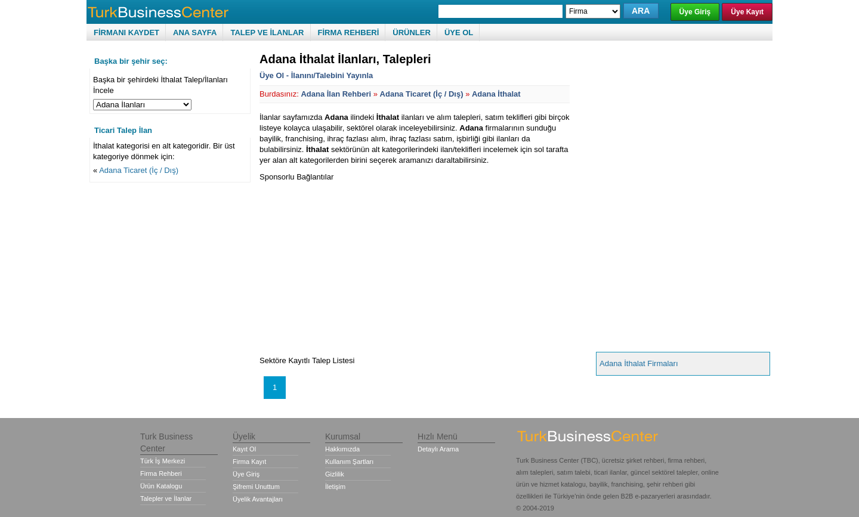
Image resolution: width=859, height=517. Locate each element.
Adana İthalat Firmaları (639, 363)
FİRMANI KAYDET (126, 32)
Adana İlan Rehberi (336, 93)
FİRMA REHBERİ (348, 32)
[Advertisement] (359, 265)
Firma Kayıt (249, 461)
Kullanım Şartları (349, 461)
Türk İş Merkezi (162, 461)
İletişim (335, 486)
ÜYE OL (458, 32)
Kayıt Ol (244, 449)
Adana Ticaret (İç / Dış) (138, 170)
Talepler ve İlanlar (165, 498)
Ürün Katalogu (161, 486)
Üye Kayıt (747, 12)
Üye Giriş (695, 12)
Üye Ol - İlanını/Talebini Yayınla (316, 75)
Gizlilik (334, 474)
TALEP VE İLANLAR (267, 32)
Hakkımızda (342, 449)
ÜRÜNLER (412, 32)
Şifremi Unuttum (256, 486)
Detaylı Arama (438, 449)
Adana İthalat (496, 93)
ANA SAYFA (195, 32)
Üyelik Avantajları (258, 499)
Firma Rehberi (161, 473)
